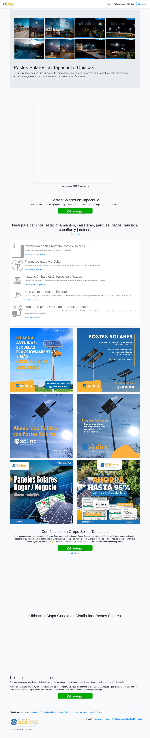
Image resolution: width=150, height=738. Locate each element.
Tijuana (69, 712)
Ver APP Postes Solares (32, 317)
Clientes (130, 4)
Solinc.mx (75, 234)
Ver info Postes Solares (32, 300)
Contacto (142, 4)
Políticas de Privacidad (103, 719)
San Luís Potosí (95, 712)
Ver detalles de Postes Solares (34, 254)
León (75, 712)
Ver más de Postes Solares (33, 270)
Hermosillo (83, 712)
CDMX (62, 712)
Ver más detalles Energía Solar (34, 285)
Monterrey (35, 712)
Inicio (109, 4)
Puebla (55, 712)
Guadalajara (46, 712)
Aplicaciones (119, 4)
